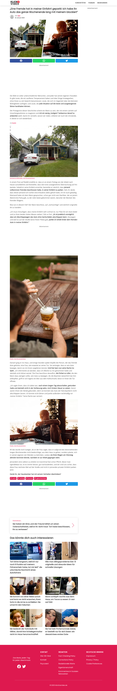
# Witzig (21, 478)
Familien (91, 3)
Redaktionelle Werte (66, 663)
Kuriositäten (80, 3)
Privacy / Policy (92, 660)
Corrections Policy (65, 660)
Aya (19, 16)
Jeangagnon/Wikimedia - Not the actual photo (22, 178)
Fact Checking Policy (66, 656)
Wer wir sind (45, 656)
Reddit (14, 123)
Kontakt (43, 660)
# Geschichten (40, 478)
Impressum (91, 656)
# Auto (13, 478)
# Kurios (29, 478)
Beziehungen (102, 3)
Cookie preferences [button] (94, 663)
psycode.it (44, 663)
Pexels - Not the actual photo (18, 359)
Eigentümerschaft (65, 667)
